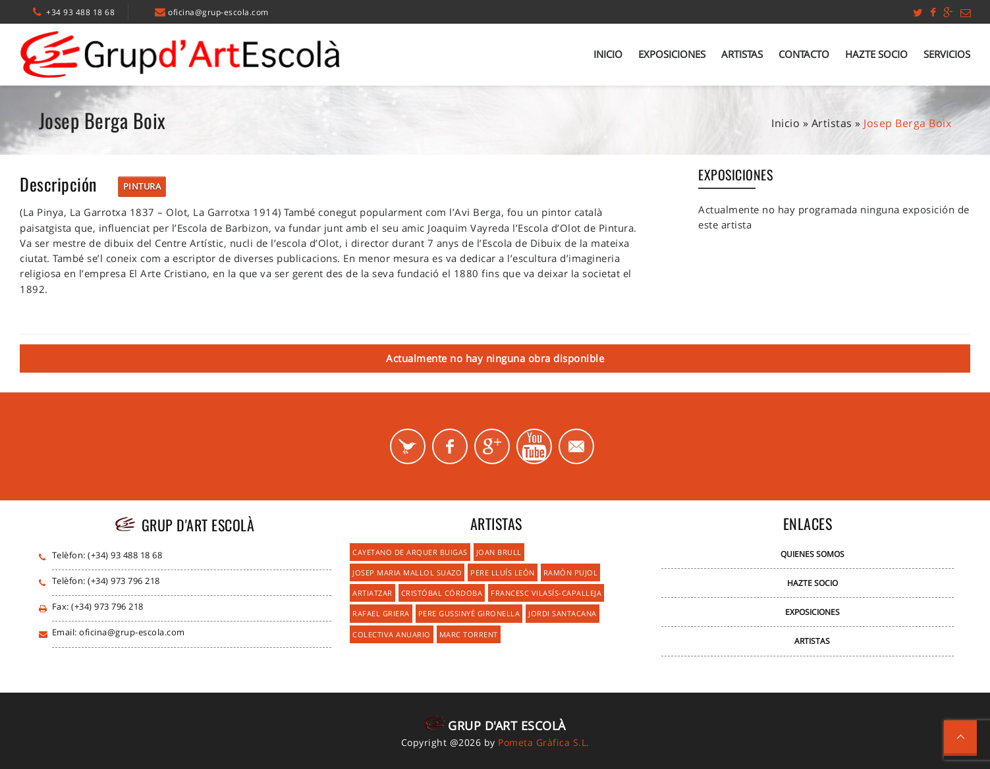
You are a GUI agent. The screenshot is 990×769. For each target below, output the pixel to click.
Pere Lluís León (502, 572)
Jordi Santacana (562, 613)
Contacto (804, 54)
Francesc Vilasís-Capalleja (546, 593)
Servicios (946, 54)
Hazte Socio (876, 54)
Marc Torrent (468, 634)
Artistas (742, 54)
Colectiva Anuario (391, 634)
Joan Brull (499, 552)
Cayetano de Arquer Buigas (410, 552)
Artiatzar (372, 593)
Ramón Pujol (570, 572)
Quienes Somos (812, 554)
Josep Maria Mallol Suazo (407, 572)
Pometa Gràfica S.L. (544, 742)
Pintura (142, 186)
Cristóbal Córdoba (442, 593)
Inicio (607, 54)
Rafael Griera (381, 613)
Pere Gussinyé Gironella (469, 613)
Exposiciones (671, 54)
